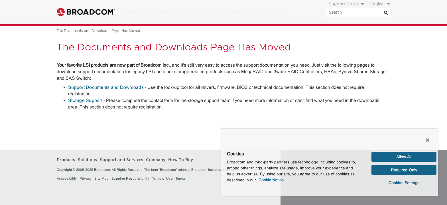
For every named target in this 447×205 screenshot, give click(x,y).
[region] (329, 162)
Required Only (404, 170)
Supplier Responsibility (130, 179)
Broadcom (86, 12)
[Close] (427, 140)
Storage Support (85, 100)
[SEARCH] (358, 12)
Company (239, 12)
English (377, 4)
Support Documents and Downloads (106, 87)
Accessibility (67, 179)
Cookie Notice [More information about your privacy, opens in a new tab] (271, 180)
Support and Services (198, 12)
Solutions (158, 12)
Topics (181, 179)
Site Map (101, 179)
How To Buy (269, 12)
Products (131, 12)
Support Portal (344, 4)
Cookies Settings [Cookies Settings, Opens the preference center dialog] (404, 183)
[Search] (386, 12)
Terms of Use (162, 179)
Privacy (86, 179)
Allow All (403, 157)
